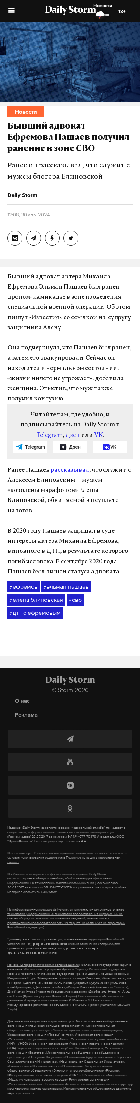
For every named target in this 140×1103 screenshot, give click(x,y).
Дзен (72, 435)
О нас (22, 700)
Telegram (49, 435)
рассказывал (70, 470)
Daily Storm (70, 10)
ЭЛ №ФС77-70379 (82, 836)
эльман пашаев (66, 587)
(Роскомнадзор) (19, 836)
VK (98, 435)
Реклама (26, 714)
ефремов (23, 587)
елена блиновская (36, 600)
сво (75, 600)
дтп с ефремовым (35, 613)
